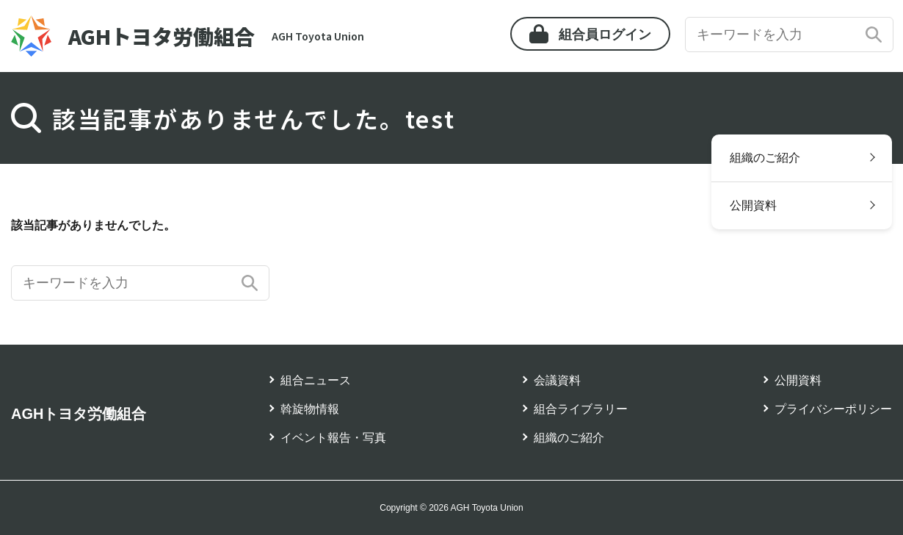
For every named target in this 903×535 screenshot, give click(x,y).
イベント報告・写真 (333, 437)
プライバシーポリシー (833, 409)
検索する (874, 34)
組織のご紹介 (765, 157)
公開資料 (753, 205)
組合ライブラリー (581, 409)
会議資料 (557, 380)
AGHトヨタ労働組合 (78, 414)
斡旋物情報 (309, 409)
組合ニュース (315, 380)
